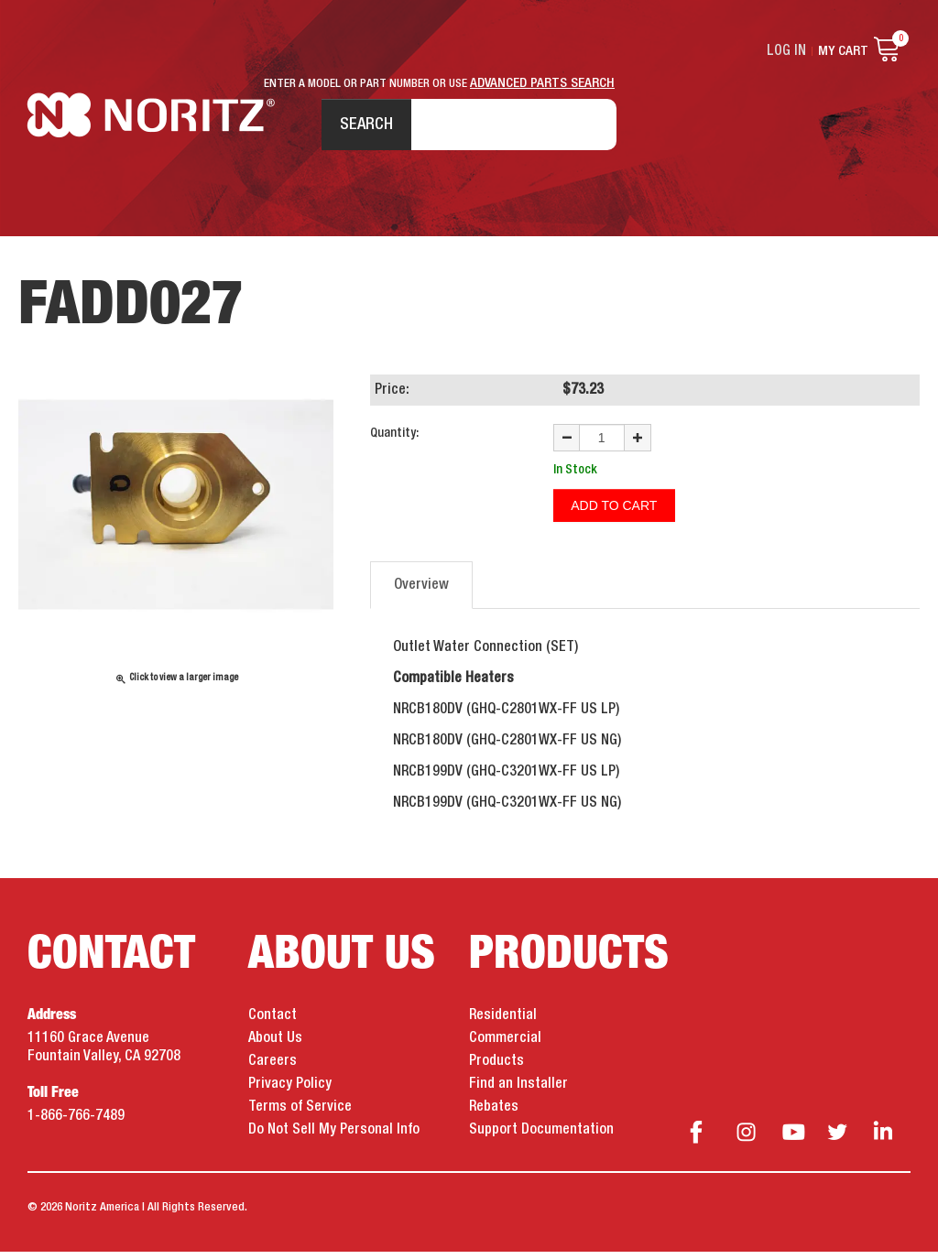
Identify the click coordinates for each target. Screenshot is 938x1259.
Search (358, 127)
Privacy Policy (290, 1091)
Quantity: (394, 443)
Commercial (505, 1045)
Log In (788, 51)
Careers (272, 1068)
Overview (421, 592)
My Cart (843, 51)
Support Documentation (541, 1137)
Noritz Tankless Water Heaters (151, 128)
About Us (275, 1045)
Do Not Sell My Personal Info (334, 1137)
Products (496, 1068)
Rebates (493, 1114)
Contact (272, 1022)
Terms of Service (300, 1114)
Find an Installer (518, 1091)
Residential (503, 1022)
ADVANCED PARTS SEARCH (542, 83)
